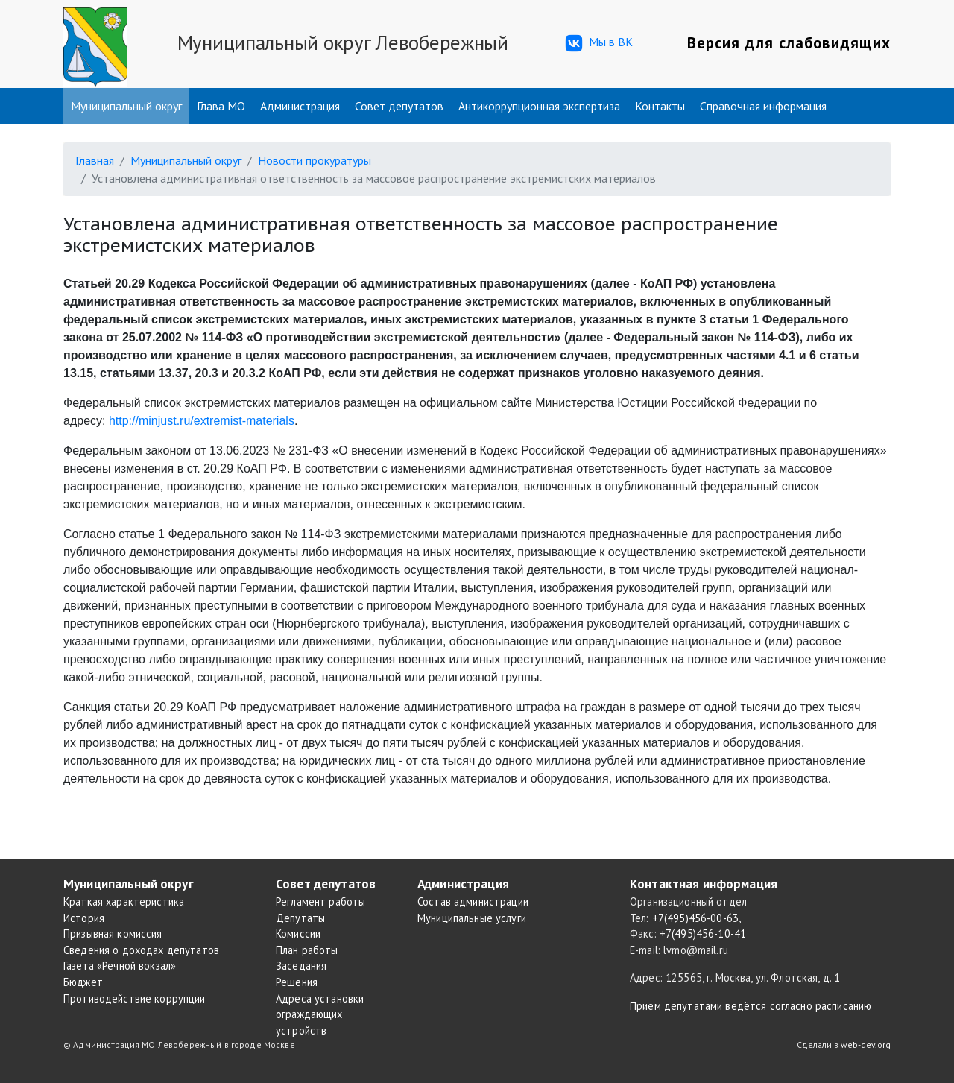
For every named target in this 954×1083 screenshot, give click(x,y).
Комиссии (298, 933)
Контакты (660, 105)
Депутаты (300, 918)
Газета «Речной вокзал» (119, 966)
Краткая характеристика (123, 901)
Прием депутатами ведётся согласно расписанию (750, 1006)
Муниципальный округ (126, 105)
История (83, 918)
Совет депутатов (399, 105)
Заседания (301, 966)
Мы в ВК (597, 43)
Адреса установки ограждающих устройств (320, 1014)
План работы (307, 950)
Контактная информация (703, 883)
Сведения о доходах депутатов (141, 950)
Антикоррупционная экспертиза (539, 105)
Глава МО (221, 105)
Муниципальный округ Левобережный (342, 42)
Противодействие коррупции (134, 998)
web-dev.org (866, 1044)
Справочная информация (763, 105)
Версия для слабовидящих (789, 43)
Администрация (300, 105)
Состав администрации (472, 901)
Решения (297, 982)
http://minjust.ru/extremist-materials (201, 420)
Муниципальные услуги (471, 918)
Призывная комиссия (112, 933)
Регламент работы (320, 901)
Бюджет (83, 982)
